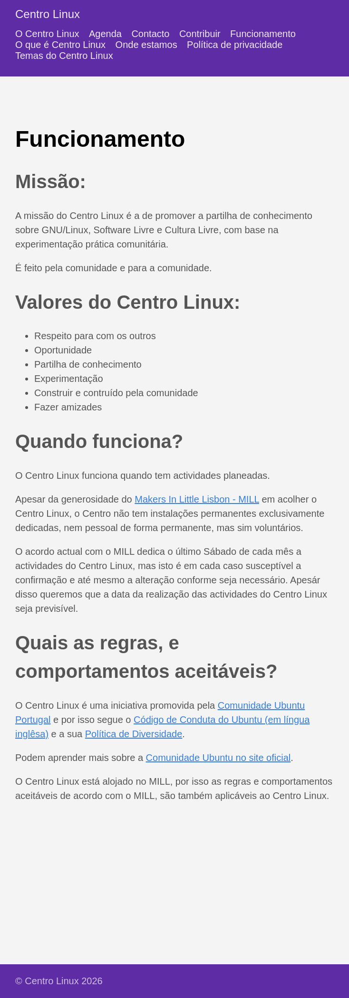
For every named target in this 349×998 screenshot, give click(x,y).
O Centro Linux (47, 34)
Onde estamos (146, 44)
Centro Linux (47, 14)
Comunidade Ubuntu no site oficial (218, 757)
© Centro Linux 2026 (59, 981)
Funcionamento (263, 34)
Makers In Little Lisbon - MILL (197, 499)
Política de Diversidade (134, 734)
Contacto (150, 34)
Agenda (105, 34)
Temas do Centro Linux (64, 55)
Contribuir (200, 34)
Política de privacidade (234, 44)
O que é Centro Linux (60, 44)
